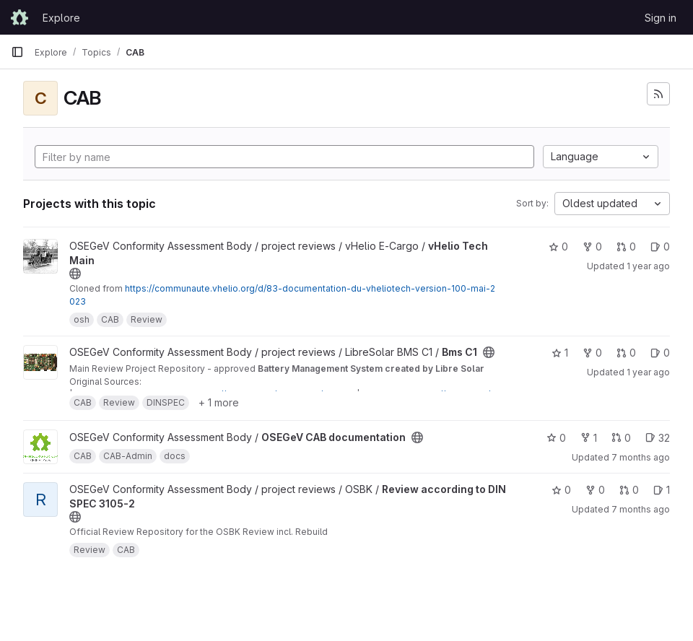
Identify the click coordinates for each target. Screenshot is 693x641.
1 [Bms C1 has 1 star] (560, 352)
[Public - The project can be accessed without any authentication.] (75, 273)
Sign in (660, 18)
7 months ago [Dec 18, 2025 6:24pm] (640, 509)
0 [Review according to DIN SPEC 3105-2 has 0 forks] (595, 490)
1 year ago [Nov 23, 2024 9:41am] (648, 266)
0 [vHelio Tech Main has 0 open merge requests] (626, 246)
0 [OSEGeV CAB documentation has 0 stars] (556, 438)
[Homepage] (19, 17)
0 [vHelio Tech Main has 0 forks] (592, 246)
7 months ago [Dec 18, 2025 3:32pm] (640, 457)
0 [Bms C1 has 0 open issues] (660, 352)
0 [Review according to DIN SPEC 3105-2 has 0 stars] (561, 490)
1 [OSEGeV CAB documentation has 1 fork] (588, 438)
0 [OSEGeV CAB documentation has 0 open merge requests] (621, 438)
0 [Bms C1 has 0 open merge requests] (626, 352)
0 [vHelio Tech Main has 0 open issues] (660, 246)
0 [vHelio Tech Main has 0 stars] (558, 246)
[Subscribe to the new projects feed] (658, 93)
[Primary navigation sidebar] (17, 52)
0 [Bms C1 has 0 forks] (592, 352)
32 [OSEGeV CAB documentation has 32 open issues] (657, 438)
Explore (61, 18)
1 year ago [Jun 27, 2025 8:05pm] (648, 372)
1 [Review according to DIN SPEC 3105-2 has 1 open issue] (661, 490)
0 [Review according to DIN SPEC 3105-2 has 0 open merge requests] (629, 490)
